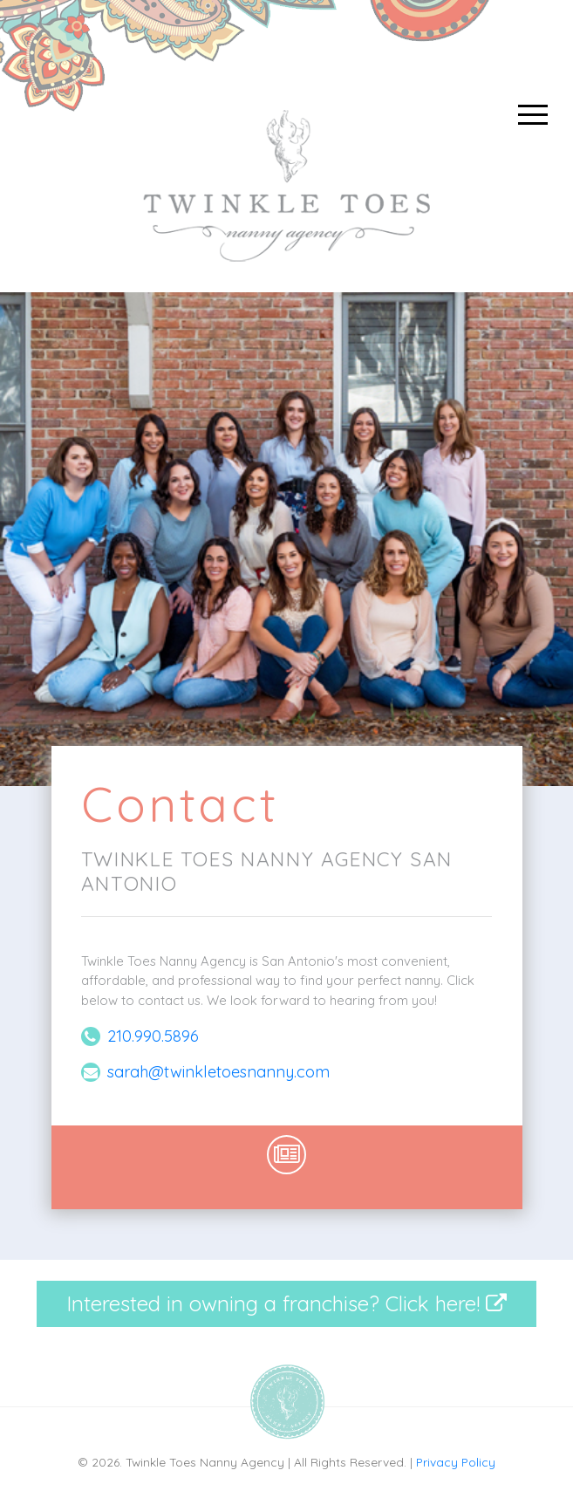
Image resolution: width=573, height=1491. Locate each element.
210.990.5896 (153, 1036)
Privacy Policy (455, 1461)
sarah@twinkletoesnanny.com (218, 1072)
